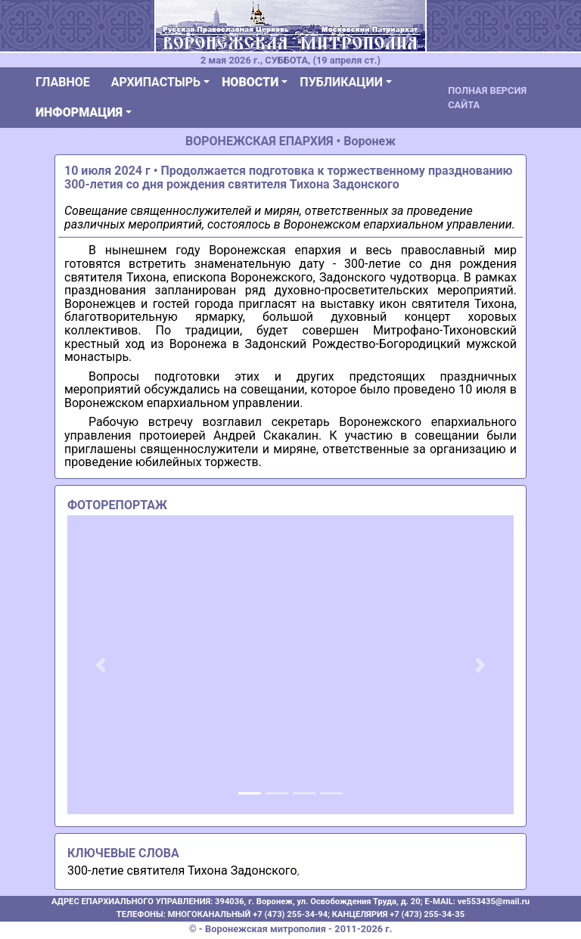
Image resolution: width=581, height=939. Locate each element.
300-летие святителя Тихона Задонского (182, 870)
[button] (101, 664)
